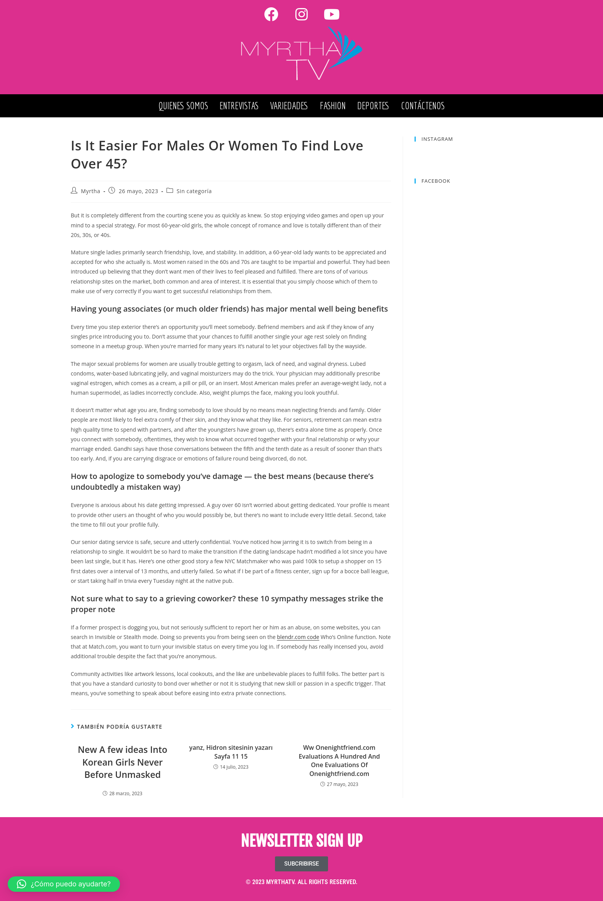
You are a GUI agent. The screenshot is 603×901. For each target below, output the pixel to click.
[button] (64, 884)
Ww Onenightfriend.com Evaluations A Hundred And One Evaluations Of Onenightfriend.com (339, 760)
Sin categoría (194, 191)
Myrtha (90, 191)
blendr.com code (298, 637)
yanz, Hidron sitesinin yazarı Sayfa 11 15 (231, 751)
